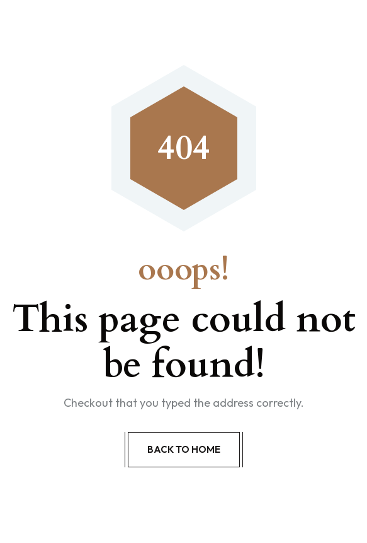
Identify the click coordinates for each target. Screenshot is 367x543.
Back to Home (183, 449)
